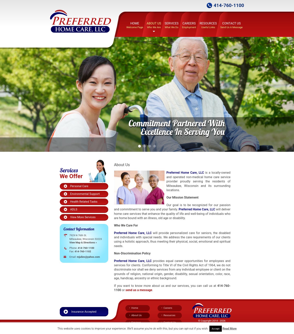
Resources (208, 25)
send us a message (139, 290)
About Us (154, 25)
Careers (189, 25)
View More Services (83, 217)
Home (134, 25)
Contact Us (231, 25)
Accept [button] (216, 328)
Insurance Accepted (83, 311)
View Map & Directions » (83, 242)
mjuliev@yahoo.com (88, 256)
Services (172, 25)
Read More (230, 328)
